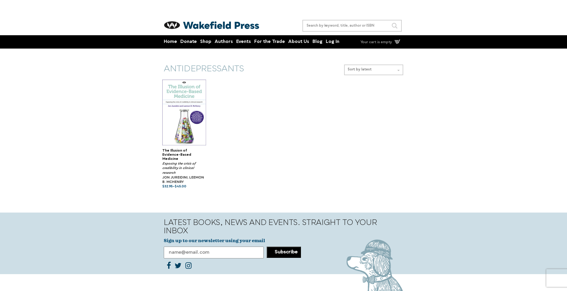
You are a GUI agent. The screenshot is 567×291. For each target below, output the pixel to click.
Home (170, 42)
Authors (224, 42)
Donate (188, 42)
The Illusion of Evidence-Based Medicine (176, 155)
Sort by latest (374, 69)
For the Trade (269, 42)
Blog (317, 42)
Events (243, 42)
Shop (205, 42)
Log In (332, 42)
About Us (298, 42)
